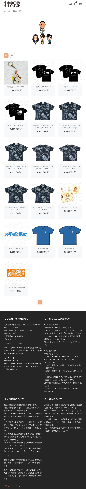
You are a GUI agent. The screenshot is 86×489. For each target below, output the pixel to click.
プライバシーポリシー (13, 486)
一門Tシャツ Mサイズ (43, 87)
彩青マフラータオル (16, 248)
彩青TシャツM (43, 248)
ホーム (7, 11)
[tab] (6, 55)
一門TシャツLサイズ (70, 87)
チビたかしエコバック (70, 207)
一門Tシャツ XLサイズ (16, 126)
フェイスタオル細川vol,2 (16, 287)
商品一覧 (17, 11)
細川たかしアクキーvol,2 (16, 87)
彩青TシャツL (70, 248)
